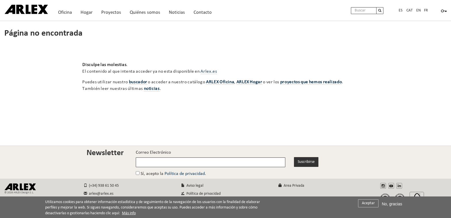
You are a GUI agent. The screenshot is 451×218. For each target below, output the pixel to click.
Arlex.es (208, 71)
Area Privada (291, 186)
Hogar (89, 14)
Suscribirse (306, 162)
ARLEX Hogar (249, 82)
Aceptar (368, 204)
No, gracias (392, 205)
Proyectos (113, 14)
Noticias (177, 12)
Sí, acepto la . (171, 173)
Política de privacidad (185, 173)
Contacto (203, 12)
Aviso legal (192, 186)
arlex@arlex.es (98, 194)
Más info (129, 215)
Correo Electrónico (153, 152)
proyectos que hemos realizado (311, 82)
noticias (152, 88)
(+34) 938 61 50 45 (101, 186)
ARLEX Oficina (220, 82)
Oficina (67, 14)
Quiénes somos (147, 14)
